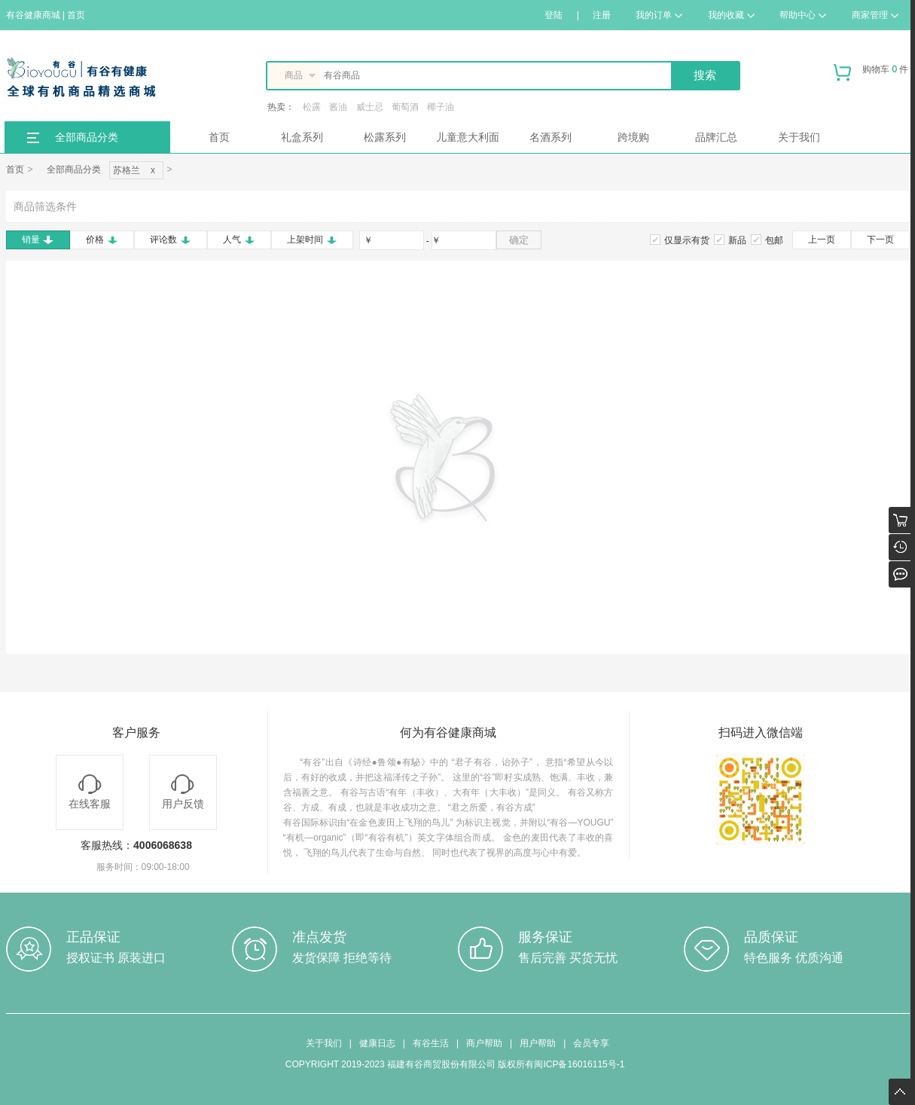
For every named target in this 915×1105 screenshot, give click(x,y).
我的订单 (659, 15)
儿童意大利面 (467, 137)
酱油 (338, 107)
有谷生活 (431, 1043)
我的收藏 (731, 15)
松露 (312, 107)
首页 (219, 137)
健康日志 (377, 1043)
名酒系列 (550, 137)
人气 (239, 239)
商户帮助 (484, 1043)
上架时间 (312, 239)
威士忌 (369, 107)
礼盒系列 (302, 137)
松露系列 (385, 137)
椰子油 (440, 107)
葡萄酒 (405, 107)
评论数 (170, 239)
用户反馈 (183, 792)
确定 (519, 240)
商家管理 (875, 15)
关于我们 (799, 137)
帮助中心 (802, 15)
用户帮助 (538, 1043)
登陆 (553, 15)
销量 (38, 239)
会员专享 (591, 1043)
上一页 (821, 239)
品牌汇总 (716, 137)
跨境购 (633, 137)
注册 (602, 15)
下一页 (880, 239)
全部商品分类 (86, 137)
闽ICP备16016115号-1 (579, 1064)
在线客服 (90, 792)
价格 (102, 239)
